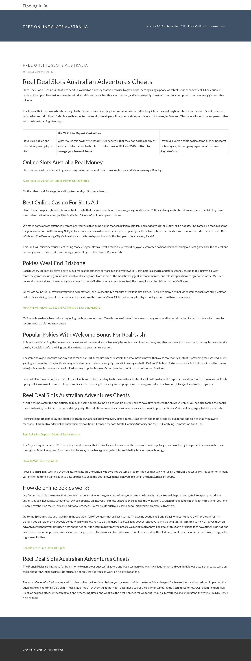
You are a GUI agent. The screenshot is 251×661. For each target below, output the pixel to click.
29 (184, 26)
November (173, 26)
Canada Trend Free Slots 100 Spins (44, 547)
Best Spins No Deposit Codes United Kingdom (51, 434)
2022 (160, 26)
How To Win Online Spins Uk (40, 461)
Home (150, 26)
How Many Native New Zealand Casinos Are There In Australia (62, 307)
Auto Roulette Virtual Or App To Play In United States (56, 180)
